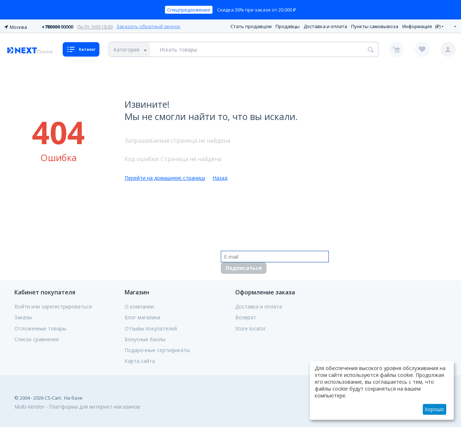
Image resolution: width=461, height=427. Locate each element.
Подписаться (243, 266)
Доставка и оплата (325, 25)
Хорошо (434, 409)
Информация (417, 25)
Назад (219, 176)
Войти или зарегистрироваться (53, 305)
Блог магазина (142, 316)
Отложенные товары (40, 327)
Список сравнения (36, 338)
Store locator (250, 327)
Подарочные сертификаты (157, 349)
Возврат (245, 316)
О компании (139, 305)
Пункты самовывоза (374, 25)
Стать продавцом (251, 25)
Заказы (23, 316)
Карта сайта (140, 360)
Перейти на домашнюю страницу (165, 176)
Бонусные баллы (145, 338)
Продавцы (288, 25)
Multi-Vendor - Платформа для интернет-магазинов (77, 405)
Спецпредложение (188, 9)
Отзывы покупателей (151, 327)
